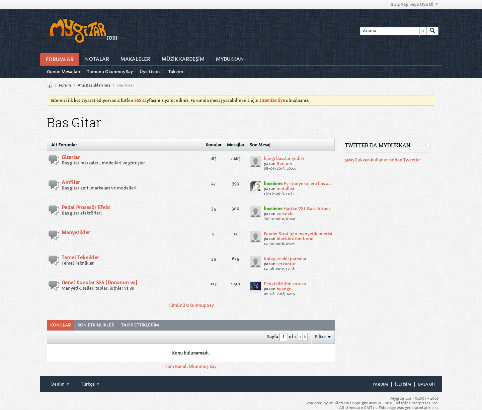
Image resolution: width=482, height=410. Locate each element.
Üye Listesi (151, 71)
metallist (285, 188)
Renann (284, 163)
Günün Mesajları (63, 71)
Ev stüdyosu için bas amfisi (311, 183)
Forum (65, 85)
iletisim (403, 384)
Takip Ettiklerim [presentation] (140, 324)
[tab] (60, 325)
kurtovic (285, 213)
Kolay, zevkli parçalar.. (286, 258)
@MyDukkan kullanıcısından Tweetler (383, 159)
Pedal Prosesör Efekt (86, 207)
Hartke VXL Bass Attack (307, 208)
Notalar (97, 59)
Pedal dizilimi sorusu (285, 283)
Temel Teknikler (80, 258)
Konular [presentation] (60, 324)
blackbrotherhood (295, 238)
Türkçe (90, 384)
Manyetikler (76, 233)
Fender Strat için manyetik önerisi (298, 233)
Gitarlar (71, 157)
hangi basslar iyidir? (284, 158)
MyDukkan (230, 59)
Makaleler (135, 59)
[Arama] (393, 31)
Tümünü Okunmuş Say (110, 71)
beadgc (283, 288)
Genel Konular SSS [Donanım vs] (99, 283)
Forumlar (60, 59)
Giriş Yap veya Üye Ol (414, 4)
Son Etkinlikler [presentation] (96, 324)
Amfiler (71, 182)
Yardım (380, 384)
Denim (60, 384)
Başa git (426, 384)
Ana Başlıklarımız (94, 85)
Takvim (175, 71)
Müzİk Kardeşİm (183, 59)
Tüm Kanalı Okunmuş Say (191, 366)
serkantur (286, 263)
